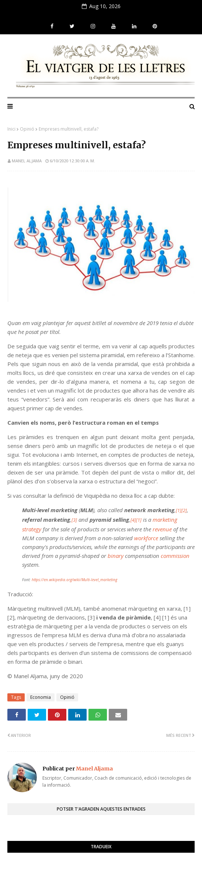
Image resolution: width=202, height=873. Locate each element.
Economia (40, 697)
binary (115, 555)
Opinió (27, 129)
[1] (178, 510)
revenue (162, 529)
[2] (184, 510)
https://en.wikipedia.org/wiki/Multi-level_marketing (74, 579)
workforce (146, 538)
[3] (74, 520)
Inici (11, 129)
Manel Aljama (27, 160)
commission (175, 555)
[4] (133, 520)
